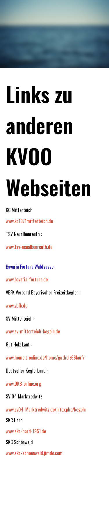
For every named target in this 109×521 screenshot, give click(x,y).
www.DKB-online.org (23, 383)
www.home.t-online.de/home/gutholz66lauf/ (45, 357)
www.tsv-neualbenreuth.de (29, 246)
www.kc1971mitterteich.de (29, 221)
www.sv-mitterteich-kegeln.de (33, 331)
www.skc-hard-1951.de (26, 431)
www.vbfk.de (16, 305)
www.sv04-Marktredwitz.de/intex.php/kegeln (46, 409)
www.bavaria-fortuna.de (27, 279)
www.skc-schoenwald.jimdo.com (34, 453)
